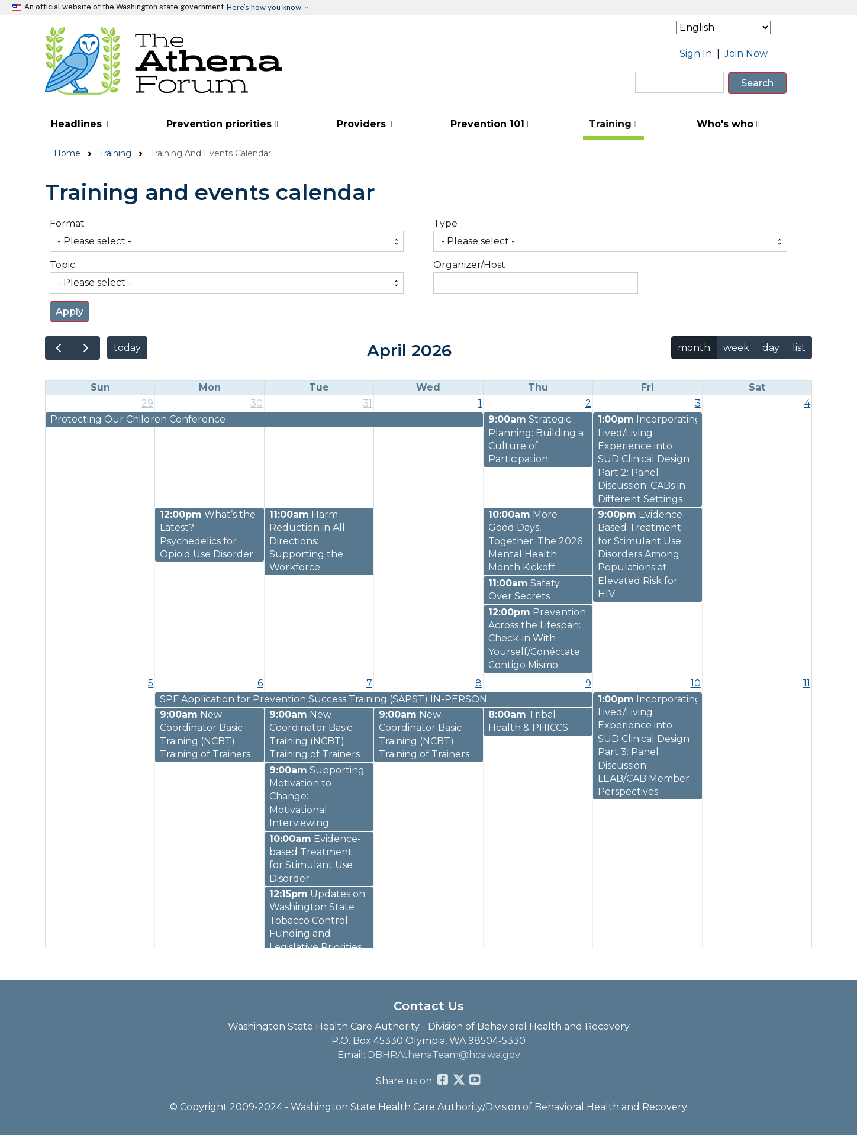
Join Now (746, 53)
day (770, 347)
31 (367, 403)
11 (806, 683)
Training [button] (613, 124)
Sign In (695, 53)
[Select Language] (723, 27)
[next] (86, 348)
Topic (62, 264)
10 (696, 683)
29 (147, 403)
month (694, 347)
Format (67, 223)
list (799, 347)
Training (115, 153)
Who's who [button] (728, 124)
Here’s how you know (265, 7)
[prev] (59, 348)
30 (256, 403)
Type (445, 223)
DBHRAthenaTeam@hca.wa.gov (444, 1054)
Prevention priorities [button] (222, 124)
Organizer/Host (469, 264)
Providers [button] (364, 124)
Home (67, 153)
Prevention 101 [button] (490, 124)
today (127, 347)
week (736, 347)
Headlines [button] (79, 124)
